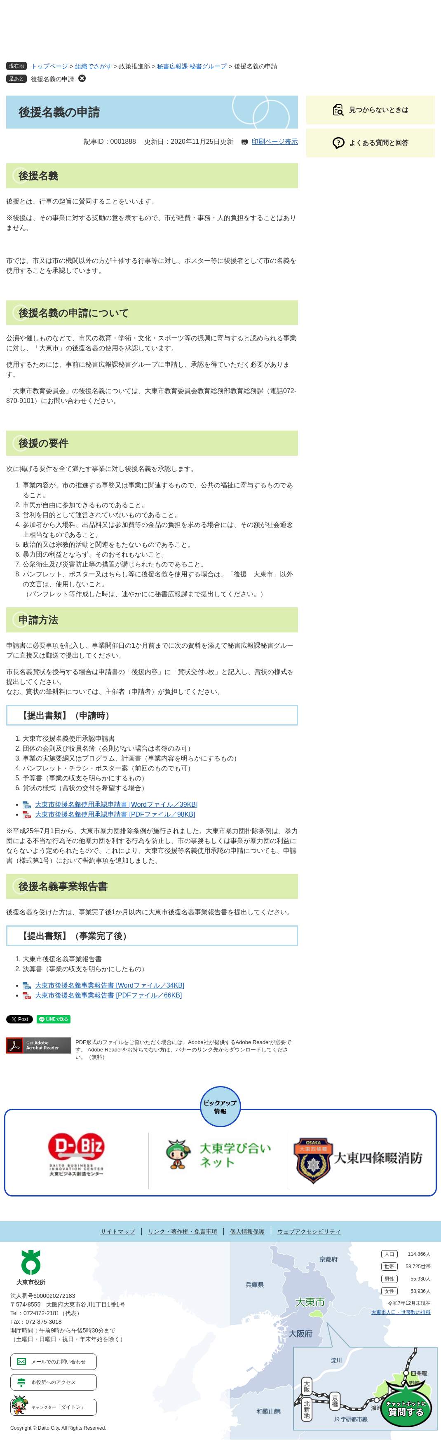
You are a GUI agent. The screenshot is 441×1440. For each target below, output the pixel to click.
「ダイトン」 (58, 1407)
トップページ (49, 66)
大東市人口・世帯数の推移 (401, 1312)
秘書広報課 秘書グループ (192, 66)
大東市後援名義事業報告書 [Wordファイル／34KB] (109, 985)
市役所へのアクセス (53, 1382)
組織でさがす (93, 66)
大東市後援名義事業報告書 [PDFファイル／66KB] (108, 995)
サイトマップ (118, 1231)
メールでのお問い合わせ (58, 1362)
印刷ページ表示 (275, 141)
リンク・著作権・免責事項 (182, 1231)
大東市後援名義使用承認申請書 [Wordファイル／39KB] (116, 804)
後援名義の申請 (52, 78)
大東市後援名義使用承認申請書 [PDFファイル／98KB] (115, 814)
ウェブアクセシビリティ (309, 1231)
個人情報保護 (247, 1231)
